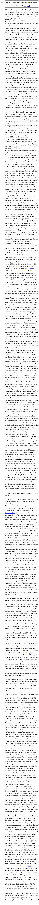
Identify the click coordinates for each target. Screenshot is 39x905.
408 (28, 6)
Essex (29, 866)
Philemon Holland (10, 513)
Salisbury (30, 269)
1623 (3, 793)
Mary (31, 655)
